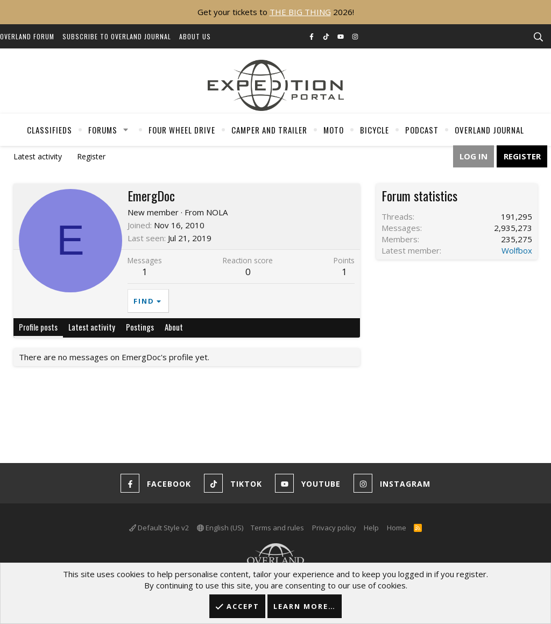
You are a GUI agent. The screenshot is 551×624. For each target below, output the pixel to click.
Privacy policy (334, 527)
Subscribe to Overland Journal (116, 36)
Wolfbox (516, 250)
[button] (125, 130)
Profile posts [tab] (38, 327)
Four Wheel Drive (182, 130)
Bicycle (374, 130)
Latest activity (37, 156)
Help (371, 527)
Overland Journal (489, 130)
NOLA (217, 212)
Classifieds (49, 130)
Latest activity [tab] (91, 327)
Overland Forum (27, 36)
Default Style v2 (159, 527)
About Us (195, 36)
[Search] (538, 37)
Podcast (422, 130)
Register (91, 156)
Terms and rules (277, 527)
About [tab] (174, 327)
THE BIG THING (300, 11)
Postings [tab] (140, 327)
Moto (333, 130)
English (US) (220, 527)
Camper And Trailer (269, 130)
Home (396, 527)
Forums (102, 130)
